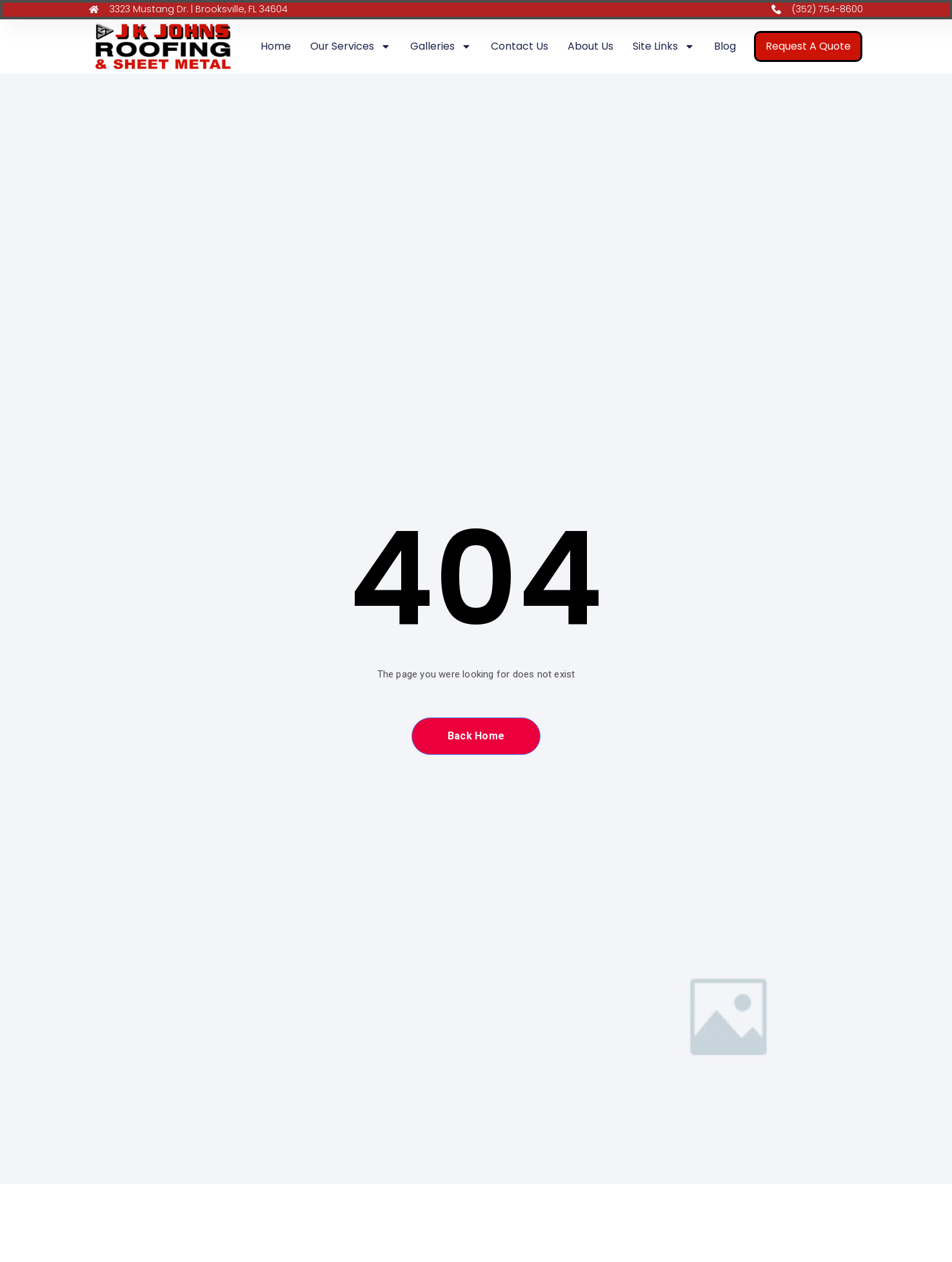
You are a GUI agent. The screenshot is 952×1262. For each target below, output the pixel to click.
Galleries (440, 47)
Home (276, 47)
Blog (725, 47)
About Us (590, 47)
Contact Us (519, 47)
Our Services (350, 47)
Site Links (664, 47)
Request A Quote (808, 47)
